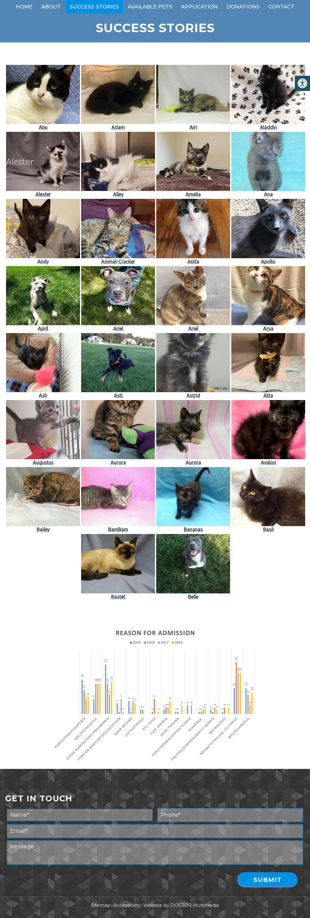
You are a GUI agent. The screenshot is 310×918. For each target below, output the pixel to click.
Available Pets (150, 7)
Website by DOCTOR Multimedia (181, 905)
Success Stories (94, 7)
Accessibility (126, 905)
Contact (281, 7)
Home (24, 7)
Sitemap (100, 905)
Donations (242, 7)
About (51, 7)
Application (199, 7)
